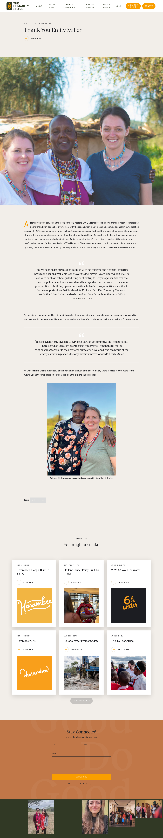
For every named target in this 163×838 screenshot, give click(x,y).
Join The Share (133, 6)
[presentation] (81, 765)
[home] (17, 6)
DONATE (149, 6)
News (48, 23)
